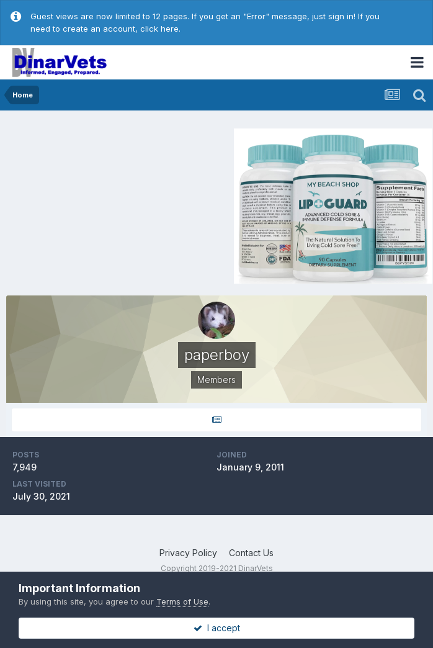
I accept (217, 628)
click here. (160, 29)
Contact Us (251, 552)
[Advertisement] (111, 204)
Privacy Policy (188, 552)
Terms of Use (182, 601)
